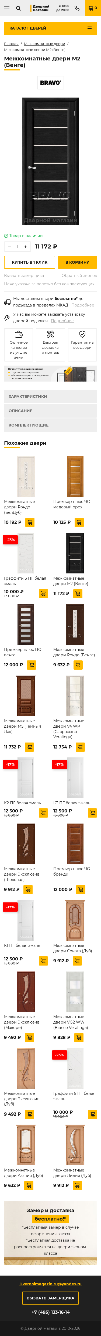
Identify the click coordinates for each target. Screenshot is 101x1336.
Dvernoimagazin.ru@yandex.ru (50, 1284)
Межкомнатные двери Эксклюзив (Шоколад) (22, 874)
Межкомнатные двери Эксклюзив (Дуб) (22, 1098)
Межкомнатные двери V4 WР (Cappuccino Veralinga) (68, 728)
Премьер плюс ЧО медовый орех (71, 504)
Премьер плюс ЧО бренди (71, 871)
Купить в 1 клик (29, 262)
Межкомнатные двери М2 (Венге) (70, 581)
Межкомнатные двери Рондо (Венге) (74, 652)
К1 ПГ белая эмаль (22, 945)
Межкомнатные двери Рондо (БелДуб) (19, 507)
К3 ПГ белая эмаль (71, 803)
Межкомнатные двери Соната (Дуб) (72, 948)
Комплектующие (28, 425)
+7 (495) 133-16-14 (51, 1312)
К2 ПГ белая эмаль (22, 803)
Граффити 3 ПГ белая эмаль (25, 581)
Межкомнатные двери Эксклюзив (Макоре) (22, 1022)
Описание (20, 410)
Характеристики (28, 396)
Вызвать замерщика (24, 275)
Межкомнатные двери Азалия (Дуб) (23, 1173)
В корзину (77, 262)
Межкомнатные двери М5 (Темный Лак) (22, 726)
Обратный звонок (79, 275)
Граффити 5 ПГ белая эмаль (74, 1096)
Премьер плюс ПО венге (22, 652)
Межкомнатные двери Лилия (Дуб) (72, 1173)
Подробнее (82, 305)
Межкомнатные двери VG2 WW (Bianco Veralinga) (70, 1022)
